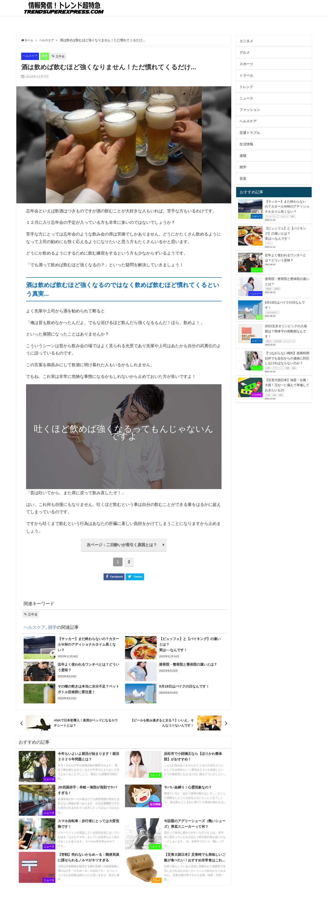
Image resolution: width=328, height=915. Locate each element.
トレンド (246, 87)
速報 (243, 155)
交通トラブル (250, 132)
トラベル (246, 75)
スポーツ (246, 64)
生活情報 (246, 144)
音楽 (243, 178)
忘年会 (62, 56)
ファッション (250, 109)
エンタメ (246, 41)
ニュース (246, 98)
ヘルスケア (31, 56)
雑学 (46, 56)
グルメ (245, 52)
